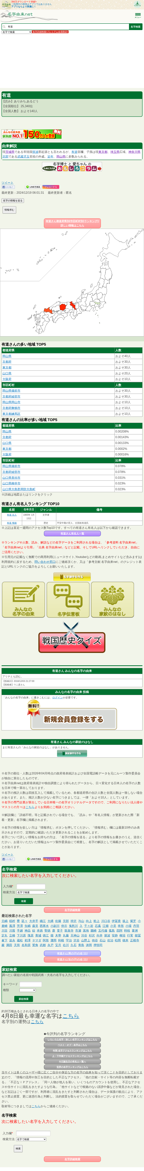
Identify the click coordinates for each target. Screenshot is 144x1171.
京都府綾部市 (11, 396)
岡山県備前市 (11, 390)
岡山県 (60, 156)
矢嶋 (28, 925)
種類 (6, 990)
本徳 (40, 930)
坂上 (125, 921)
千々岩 (88, 925)
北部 (5, 156)
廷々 (25, 921)
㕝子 (60, 930)
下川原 (21, 935)
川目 (5, 930)
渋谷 (84, 935)
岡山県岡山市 (11, 402)
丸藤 (66, 935)
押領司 (98, 945)
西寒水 (44, 925)
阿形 (46, 940)
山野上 (85, 940)
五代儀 (102, 930)
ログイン (57, 697)
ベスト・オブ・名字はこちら (72, 1045)
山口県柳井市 (11, 483)
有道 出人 (11, 515)
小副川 (54, 925)
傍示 (64, 925)
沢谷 (77, 940)
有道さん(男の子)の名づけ (72, 953)
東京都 (102, 151)
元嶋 (5, 921)
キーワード (10, 984)
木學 (58, 935)
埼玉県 (114, 151)
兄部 (66, 921)
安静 (115, 935)
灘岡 (53, 940)
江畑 (106, 925)
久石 (73, 945)
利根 (61, 940)
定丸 (5, 935)
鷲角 (35, 945)
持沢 (73, 921)
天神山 (75, 935)
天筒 (17, 945)
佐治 (110, 940)
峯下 (5, 940)
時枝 (127, 930)
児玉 (26, 156)
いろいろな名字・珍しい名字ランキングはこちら (72, 1039)
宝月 (58, 945)
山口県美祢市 (11, 477)
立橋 (12, 935)
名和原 (26, 945)
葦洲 (135, 930)
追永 (12, 940)
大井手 (33, 921)
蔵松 (20, 940)
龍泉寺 (69, 930)
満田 (9, 945)
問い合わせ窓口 (45, 561)
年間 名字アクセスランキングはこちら (72, 1050)
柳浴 (122, 935)
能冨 (138, 935)
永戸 (50, 945)
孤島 (112, 930)
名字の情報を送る (12, 200)
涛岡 (89, 945)
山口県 (6, 373)
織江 (43, 921)
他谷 (95, 940)
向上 (89, 921)
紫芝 (133, 921)
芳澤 (20, 925)
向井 (100, 935)
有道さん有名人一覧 (72, 533)
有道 (74, 151)
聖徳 (47, 930)
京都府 (6, 361)
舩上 (97, 921)
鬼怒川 (73, 925)
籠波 (107, 935)
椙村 (12, 921)
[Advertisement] (72, 60)
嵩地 (86, 930)
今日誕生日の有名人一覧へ (72, 1061)
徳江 (46, 935)
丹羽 (136, 925)
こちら (30, 807)
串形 (121, 925)
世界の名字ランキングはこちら (72, 1067)
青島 (81, 945)
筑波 (35, 151)
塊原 (31, 935)
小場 (128, 925)
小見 (113, 925)
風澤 (12, 925)
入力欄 (7, 886)
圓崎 (94, 930)
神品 (28, 930)
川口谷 (105, 921)
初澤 (28, 940)
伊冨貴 (116, 921)
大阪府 (6, 379)
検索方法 (9, 892)
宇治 (69, 940)
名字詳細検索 (72, 909)
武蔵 (20, 156)
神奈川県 (134, 151)
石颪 (98, 925)
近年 (50, 156)
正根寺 (134, 940)
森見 (35, 925)
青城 (38, 935)
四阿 (119, 930)
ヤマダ (36, 940)
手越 (20, 930)
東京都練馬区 (11, 413)
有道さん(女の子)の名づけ (72, 959)
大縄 (50, 921)
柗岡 (118, 940)
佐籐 (58, 921)
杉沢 (92, 935)
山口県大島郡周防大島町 (18, 489)
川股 (12, 930)
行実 (130, 935)
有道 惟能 (11, 523)
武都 (43, 945)
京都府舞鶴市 (11, 408)
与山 (81, 921)
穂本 (125, 940)
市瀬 (78, 930)
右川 (66, 945)
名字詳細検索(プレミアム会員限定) (50, 31)
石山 (103, 940)
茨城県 (9, 151)
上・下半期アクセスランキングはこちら (72, 1056)
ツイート (8, 182)
